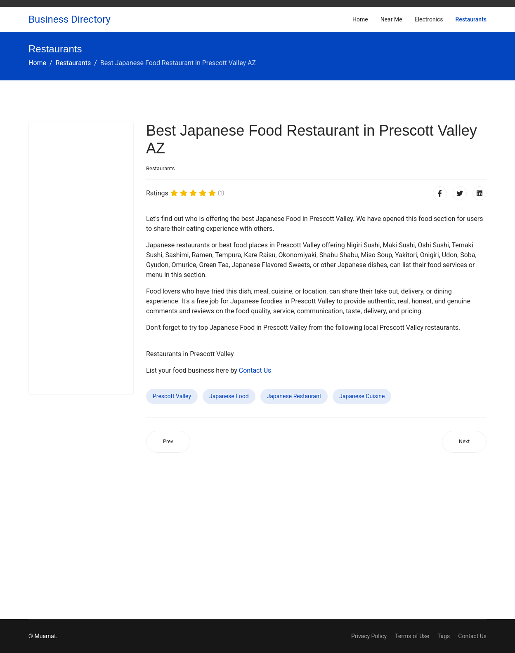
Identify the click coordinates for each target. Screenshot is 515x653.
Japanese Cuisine (362, 396)
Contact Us (255, 370)
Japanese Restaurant (294, 396)
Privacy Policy (369, 636)
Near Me (391, 19)
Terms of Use (412, 636)
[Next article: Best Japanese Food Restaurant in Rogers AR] (464, 442)
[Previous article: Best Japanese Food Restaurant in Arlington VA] (168, 442)
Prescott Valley (172, 396)
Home (360, 19)
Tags (443, 636)
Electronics (429, 19)
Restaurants (471, 19)
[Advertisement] (81, 258)
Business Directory (69, 19)
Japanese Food (229, 396)
